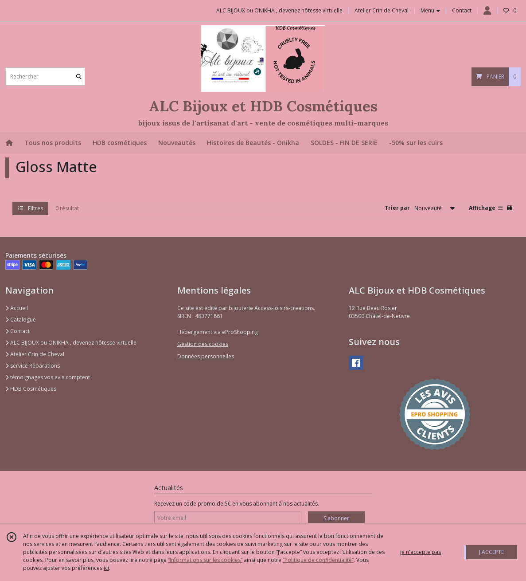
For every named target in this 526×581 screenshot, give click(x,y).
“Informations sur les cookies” (205, 560)
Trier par (397, 208)
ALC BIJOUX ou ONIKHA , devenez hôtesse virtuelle (70, 342)
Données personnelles (205, 356)
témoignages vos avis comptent (47, 377)
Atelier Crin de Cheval (34, 354)
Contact (461, 10)
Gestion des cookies (202, 344)
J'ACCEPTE (491, 552)
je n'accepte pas (420, 552)
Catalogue (20, 319)
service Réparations (32, 365)
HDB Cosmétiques (30, 389)
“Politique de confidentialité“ (318, 560)
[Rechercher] (79, 76)
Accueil (16, 308)
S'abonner (336, 518)
